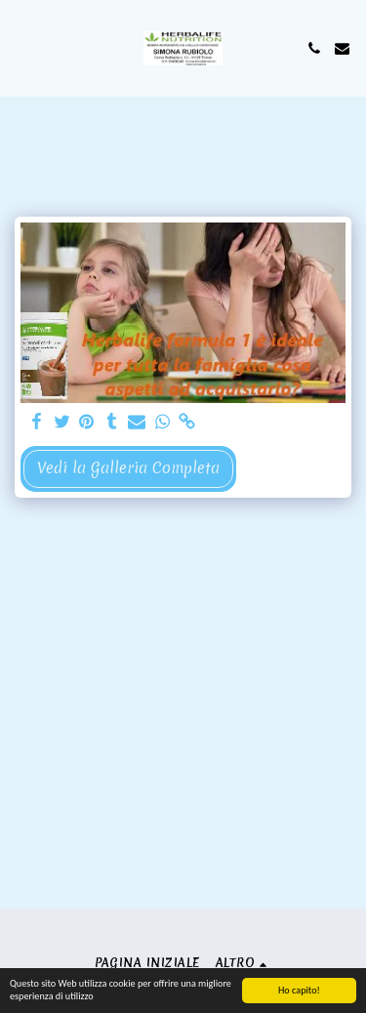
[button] (21, 47)
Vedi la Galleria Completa (128, 468)
